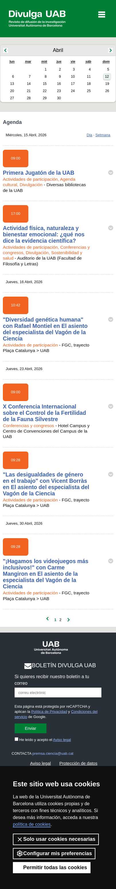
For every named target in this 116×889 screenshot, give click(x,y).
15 (44, 84)
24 (73, 91)
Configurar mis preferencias (54, 853)
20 (12, 91)
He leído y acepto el (43, 740)
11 (89, 77)
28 (29, 98)
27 (12, 98)
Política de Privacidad (49, 711)
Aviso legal (62, 740)
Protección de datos (78, 763)
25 (89, 91)
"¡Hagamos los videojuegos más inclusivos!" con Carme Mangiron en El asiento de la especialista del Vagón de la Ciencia (46, 574)
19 (107, 84)
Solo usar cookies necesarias (55, 839)
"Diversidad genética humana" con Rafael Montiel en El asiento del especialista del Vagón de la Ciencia (45, 329)
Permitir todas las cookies (51, 867)
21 (29, 91)
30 (59, 98)
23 (59, 91)
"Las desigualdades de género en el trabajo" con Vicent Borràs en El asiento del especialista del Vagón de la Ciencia (46, 484)
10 (73, 77)
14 (29, 84)
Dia (90, 135)
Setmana (102, 135)
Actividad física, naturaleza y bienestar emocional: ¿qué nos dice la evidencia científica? (43, 234)
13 (12, 84)
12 (107, 77)
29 (44, 98)
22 (44, 91)
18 (89, 84)
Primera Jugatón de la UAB (38, 173)
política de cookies (32, 824)
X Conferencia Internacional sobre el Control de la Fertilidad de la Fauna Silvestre (44, 412)
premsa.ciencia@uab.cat (52, 753)
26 (107, 91)
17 (73, 84)
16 (59, 84)
